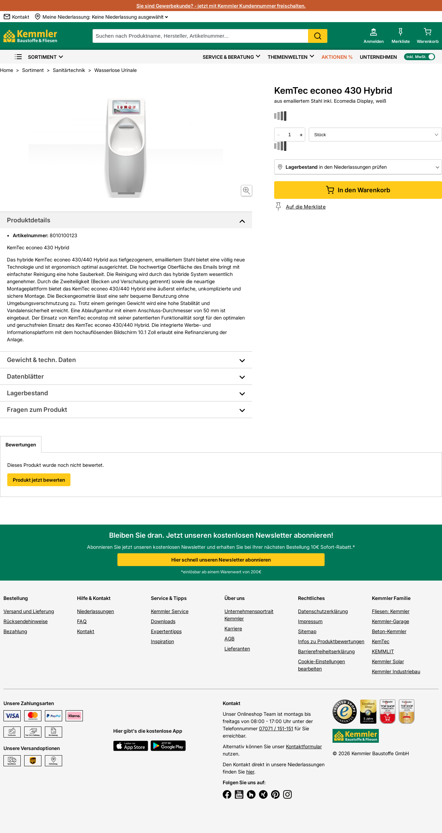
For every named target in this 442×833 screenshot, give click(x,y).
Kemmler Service (170, 611)
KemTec (381, 641)
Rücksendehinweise (25, 621)
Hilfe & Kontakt (93, 598)
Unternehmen (378, 57)
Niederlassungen (95, 611)
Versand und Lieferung (28, 611)
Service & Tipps (169, 598)
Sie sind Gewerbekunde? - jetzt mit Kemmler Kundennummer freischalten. (221, 6)
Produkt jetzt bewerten (39, 480)
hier (250, 772)
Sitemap (307, 631)
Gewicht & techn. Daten (41, 359)
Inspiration (162, 641)
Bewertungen (21, 444)
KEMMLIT (383, 651)
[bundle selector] (375, 134)
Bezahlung (15, 631)
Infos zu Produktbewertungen (331, 641)
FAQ (82, 621)
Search (317, 36)
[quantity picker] (289, 134)
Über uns (234, 598)
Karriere (233, 628)
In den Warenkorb (358, 190)
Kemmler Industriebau (396, 671)
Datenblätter (25, 376)
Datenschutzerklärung (323, 611)
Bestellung (15, 598)
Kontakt (85, 631)
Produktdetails (28, 220)
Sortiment (35, 57)
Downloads (163, 621)
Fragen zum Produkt (37, 409)
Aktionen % (337, 57)
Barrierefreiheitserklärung (326, 651)
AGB (229, 638)
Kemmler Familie (391, 598)
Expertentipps (166, 631)
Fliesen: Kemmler (391, 611)
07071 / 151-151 (276, 728)
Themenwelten (288, 57)
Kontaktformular (304, 746)
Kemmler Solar (388, 661)
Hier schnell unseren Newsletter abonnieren (221, 560)
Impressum (310, 621)
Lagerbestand (27, 393)
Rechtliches (311, 598)
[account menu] (374, 36)
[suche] (210, 36)
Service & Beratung (228, 57)
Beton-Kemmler (389, 631)
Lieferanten (237, 648)
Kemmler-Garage (390, 621)
